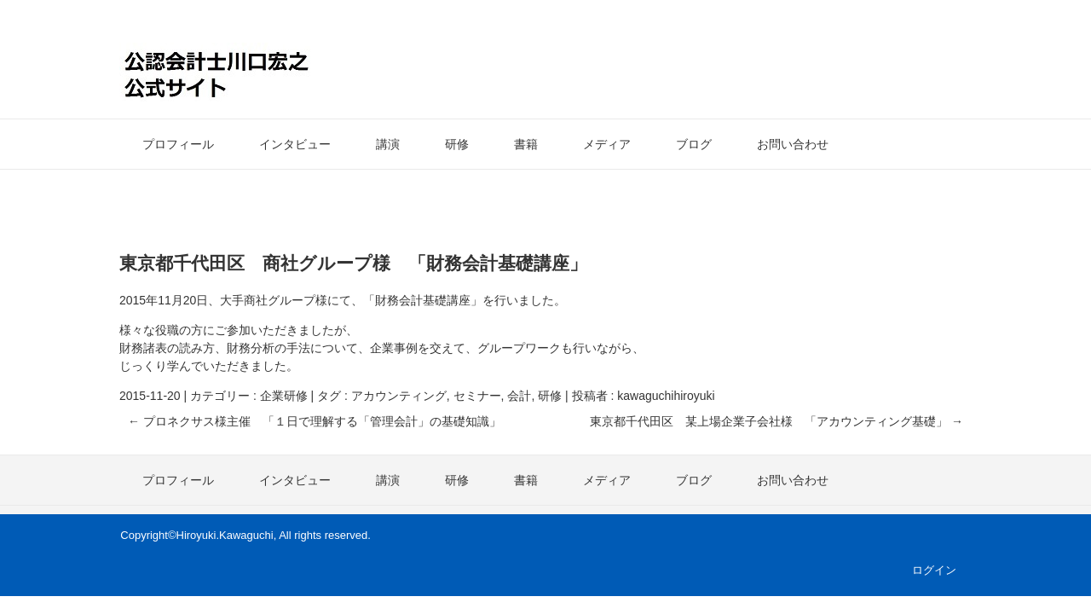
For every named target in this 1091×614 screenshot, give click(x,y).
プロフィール (178, 144)
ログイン (934, 570)
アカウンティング (399, 396)
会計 (519, 396)
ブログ (694, 144)
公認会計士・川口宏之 (289, 72)
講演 (388, 144)
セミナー (477, 396)
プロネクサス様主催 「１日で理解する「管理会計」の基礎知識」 (314, 421)
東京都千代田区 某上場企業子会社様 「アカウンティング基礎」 (776, 421)
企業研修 (284, 396)
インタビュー (295, 144)
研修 (457, 144)
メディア (607, 144)
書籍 (526, 144)
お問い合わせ (792, 144)
